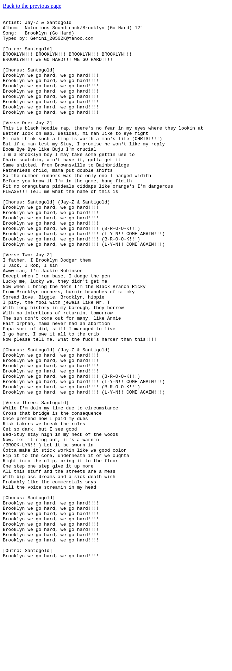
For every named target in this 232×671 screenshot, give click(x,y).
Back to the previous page (32, 6)
